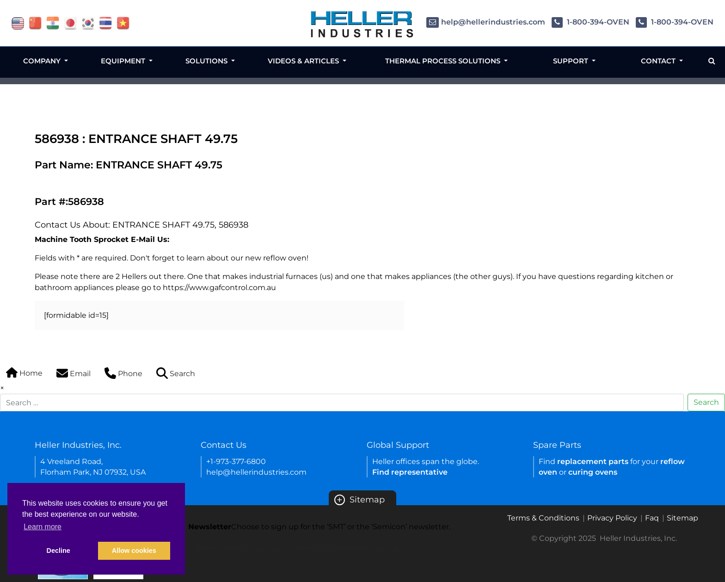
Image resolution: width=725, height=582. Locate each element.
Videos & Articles (304, 60)
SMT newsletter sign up (238, 548)
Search (706, 402)
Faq (652, 518)
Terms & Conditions (543, 518)
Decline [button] (58, 550)
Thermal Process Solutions (443, 60)
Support (571, 60)
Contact (659, 60)
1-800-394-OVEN (590, 22)
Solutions (207, 60)
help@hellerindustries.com (485, 22)
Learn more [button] (42, 527)
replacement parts (592, 461)
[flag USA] (18, 22)
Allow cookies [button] (134, 550)
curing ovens (592, 472)
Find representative (410, 472)
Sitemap (359, 499)
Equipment (124, 60)
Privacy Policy (612, 518)
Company (42, 60)
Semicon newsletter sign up (347, 548)
